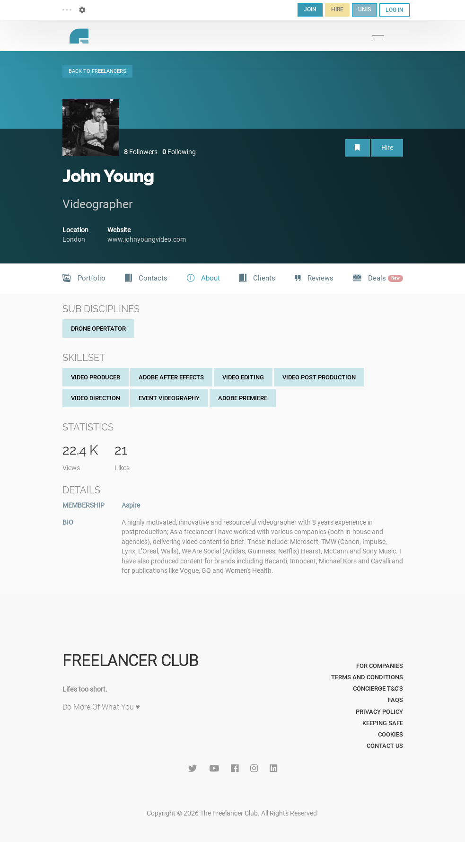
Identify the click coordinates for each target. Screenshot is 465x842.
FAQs (395, 699)
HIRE (337, 9)
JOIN (310, 9)
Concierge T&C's (378, 688)
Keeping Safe (382, 723)
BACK (97, 71)
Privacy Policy (379, 711)
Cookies (390, 734)
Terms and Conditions (367, 677)
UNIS (364, 9)
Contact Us (385, 745)
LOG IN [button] (395, 10)
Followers (141, 152)
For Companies (379, 665)
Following (179, 152)
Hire (387, 147)
